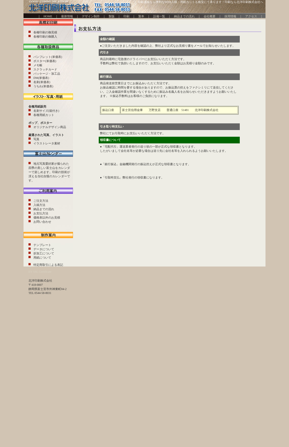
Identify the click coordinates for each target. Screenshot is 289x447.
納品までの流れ (184, 16)
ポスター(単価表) (44, 61)
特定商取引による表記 (48, 265)
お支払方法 (40, 213)
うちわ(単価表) (43, 86)
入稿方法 (39, 205)
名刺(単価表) (41, 82)
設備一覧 (159, 16)
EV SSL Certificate (39, 271)
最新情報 (68, 16)
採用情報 (230, 16)
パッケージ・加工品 (46, 73)
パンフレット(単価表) (47, 57)
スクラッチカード (45, 69)
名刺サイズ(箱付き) (46, 110)
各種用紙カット (43, 115)
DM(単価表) (41, 78)
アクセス (251, 16)
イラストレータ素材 (46, 143)
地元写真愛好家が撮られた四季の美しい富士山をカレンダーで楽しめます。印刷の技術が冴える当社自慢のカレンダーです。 (49, 172)
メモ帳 (37, 65)
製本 (141, 16)
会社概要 (210, 16)
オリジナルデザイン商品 (49, 127)
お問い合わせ (42, 222)
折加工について (43, 253)
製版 (112, 16)
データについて (43, 249)
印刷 (126, 16)
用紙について (42, 257)
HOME (46, 16)
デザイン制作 (91, 16)
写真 (36, 139)
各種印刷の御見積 (45, 32)
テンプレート (42, 245)
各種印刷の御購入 (45, 36)
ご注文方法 (40, 200)
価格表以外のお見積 (46, 217)
